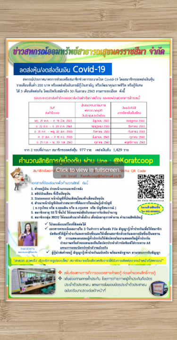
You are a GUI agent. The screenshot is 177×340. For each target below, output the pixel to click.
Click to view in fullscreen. (88, 170)
